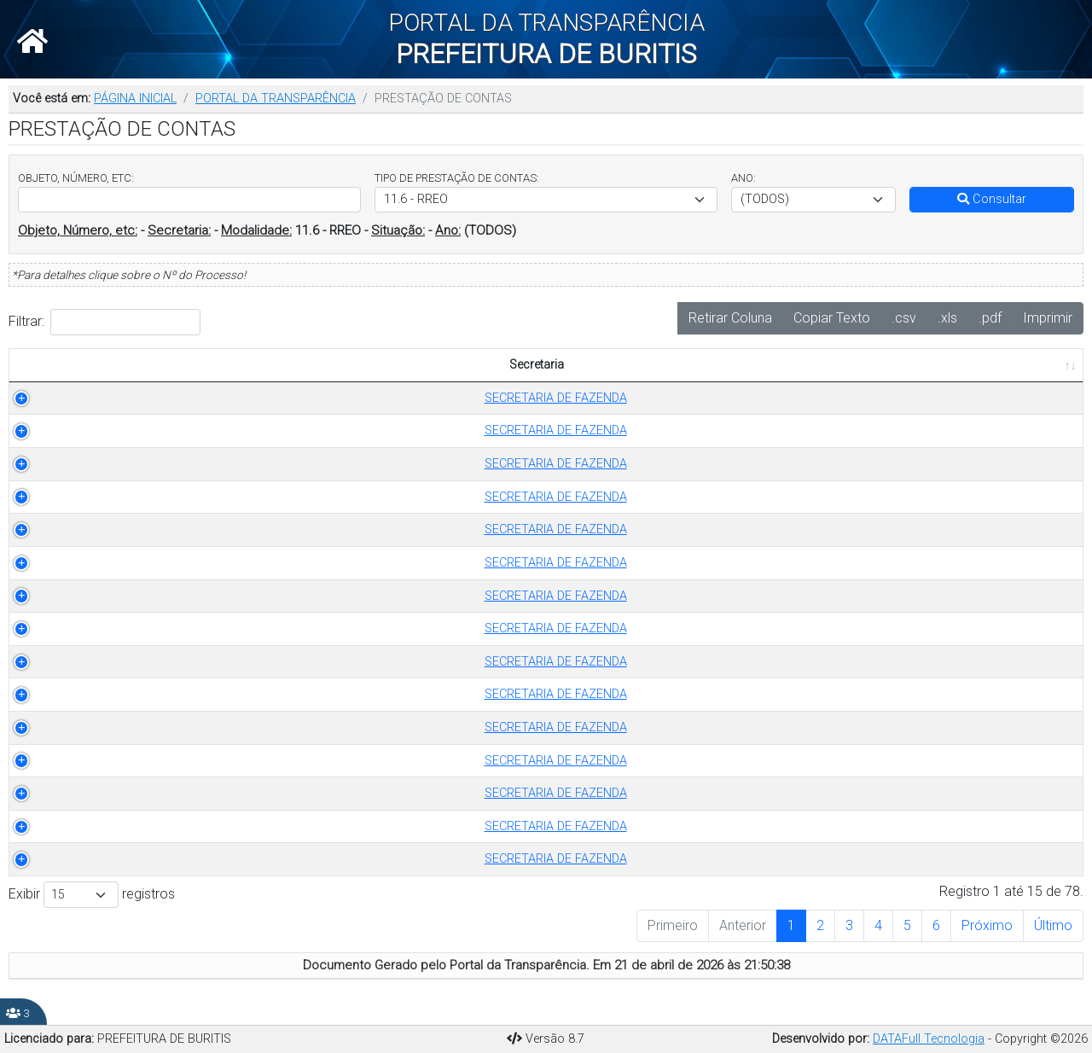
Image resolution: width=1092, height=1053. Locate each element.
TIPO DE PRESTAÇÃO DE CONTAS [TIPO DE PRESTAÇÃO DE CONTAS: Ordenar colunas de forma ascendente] (399, 365)
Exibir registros (92, 894)
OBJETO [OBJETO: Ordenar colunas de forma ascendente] (690, 365)
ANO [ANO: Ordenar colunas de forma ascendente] (607, 365)
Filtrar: (104, 322)
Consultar (991, 199)
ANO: (743, 178)
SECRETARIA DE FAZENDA (126, 430)
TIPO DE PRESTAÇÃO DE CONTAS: (457, 178)
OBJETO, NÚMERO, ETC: (76, 178)
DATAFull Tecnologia (929, 1039)
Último (1053, 925)
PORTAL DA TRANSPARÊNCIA (275, 98)
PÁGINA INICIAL (135, 98)
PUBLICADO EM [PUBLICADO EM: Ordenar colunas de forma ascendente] (977, 365)
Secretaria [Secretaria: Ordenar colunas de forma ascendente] (117, 365)
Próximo (987, 925)
